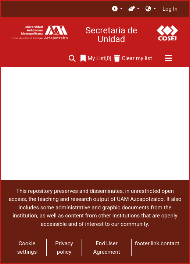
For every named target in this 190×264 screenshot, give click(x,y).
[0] (95, 58)
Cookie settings (27, 247)
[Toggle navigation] (168, 58)
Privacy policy (64, 247)
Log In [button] (170, 9)
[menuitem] (117, 9)
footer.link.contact (157, 243)
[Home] (39, 33)
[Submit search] (72, 58)
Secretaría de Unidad (111, 35)
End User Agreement (106, 247)
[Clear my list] (133, 58)
